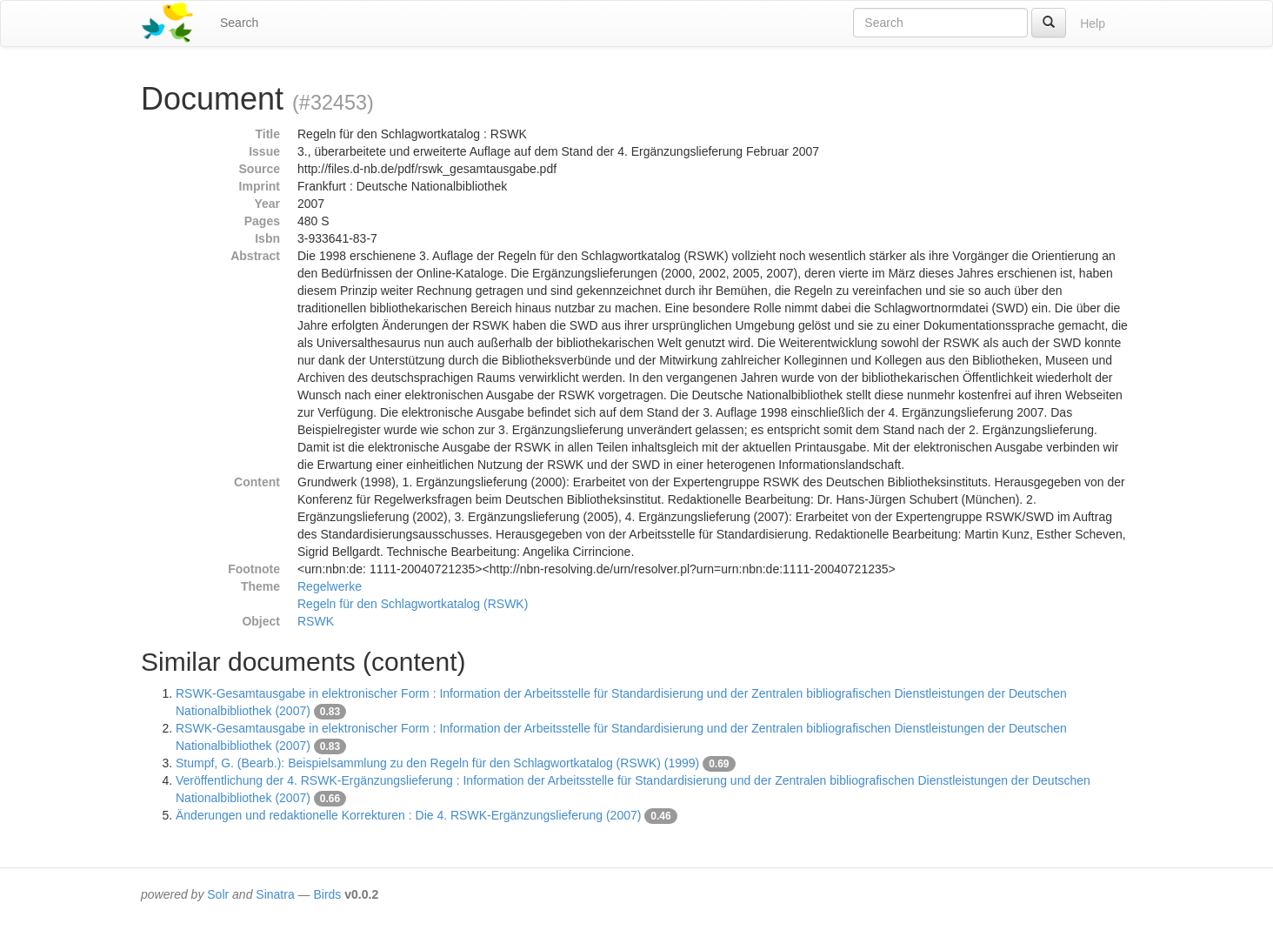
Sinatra (275, 894)
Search (239, 23)
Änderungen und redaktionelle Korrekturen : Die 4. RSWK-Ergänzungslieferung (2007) (408, 815)
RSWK (315, 621)
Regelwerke (329, 586)
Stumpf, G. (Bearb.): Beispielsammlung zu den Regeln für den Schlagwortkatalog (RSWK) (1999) (437, 763)
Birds (327, 894)
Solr (218, 894)
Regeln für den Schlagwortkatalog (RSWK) (412, 604)
